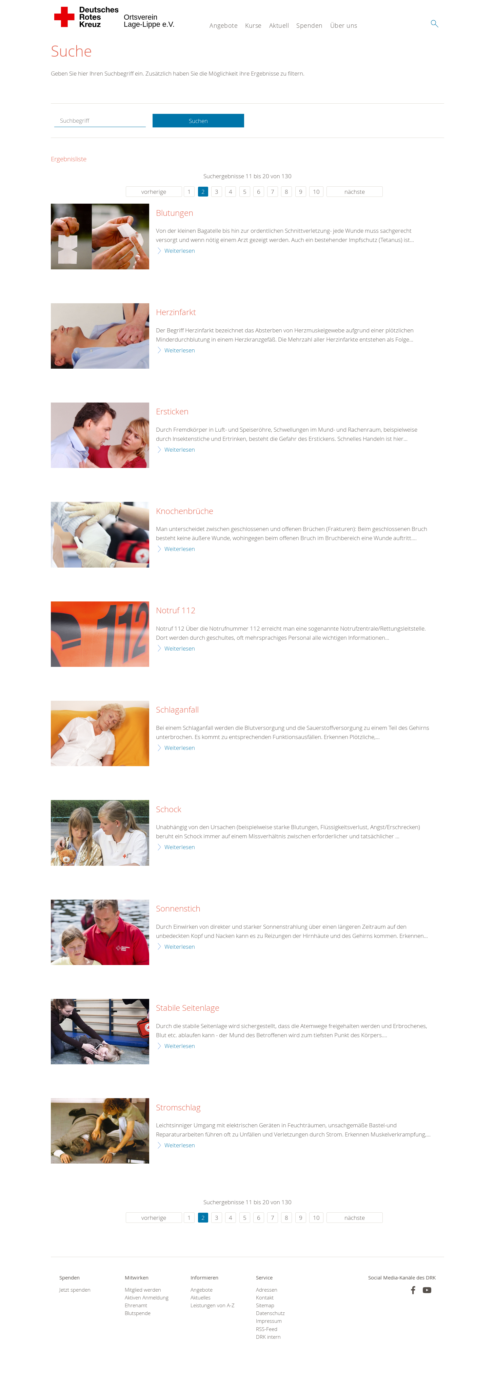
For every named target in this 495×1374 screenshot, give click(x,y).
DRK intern (268, 1337)
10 (316, 192)
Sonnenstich (178, 909)
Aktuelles (201, 1297)
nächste (354, 192)
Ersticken (172, 412)
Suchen (198, 121)
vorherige (153, 192)
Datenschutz (270, 1313)
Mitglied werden (143, 1290)
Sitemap (265, 1305)
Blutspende (138, 1313)
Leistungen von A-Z (213, 1305)
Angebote (224, 25)
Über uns (343, 25)
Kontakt (265, 1297)
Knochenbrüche (184, 511)
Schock (168, 809)
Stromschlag (178, 1108)
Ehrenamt (136, 1305)
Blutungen (174, 213)
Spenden (309, 25)
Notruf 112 (176, 611)
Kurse (253, 25)
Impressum (269, 1321)
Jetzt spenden (75, 1290)
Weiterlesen (179, 250)
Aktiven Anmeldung (147, 1297)
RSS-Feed (266, 1329)
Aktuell (279, 25)
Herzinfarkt (176, 312)
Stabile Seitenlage (187, 1008)
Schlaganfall (177, 710)
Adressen (266, 1290)
